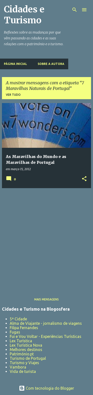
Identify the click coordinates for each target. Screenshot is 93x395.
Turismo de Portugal (28, 358)
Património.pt (22, 354)
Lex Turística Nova (26, 345)
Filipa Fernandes (24, 327)
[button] (84, 179)
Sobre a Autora (51, 63)
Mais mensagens (46, 299)
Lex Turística (21, 341)
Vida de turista (23, 371)
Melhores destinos (26, 349)
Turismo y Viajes (24, 362)
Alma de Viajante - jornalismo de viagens (46, 323)
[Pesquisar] (74, 10)
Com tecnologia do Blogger (46, 388)
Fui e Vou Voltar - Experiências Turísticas (45, 336)
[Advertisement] (46, 238)
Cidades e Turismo (24, 15)
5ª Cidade (18, 319)
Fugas (15, 332)
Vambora (18, 367)
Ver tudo (13, 94)
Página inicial (15, 63)
